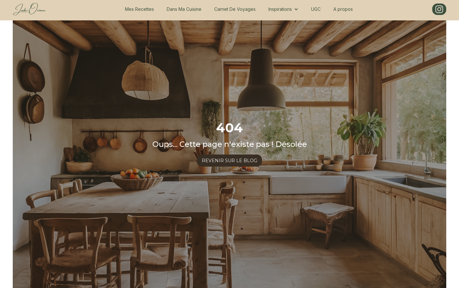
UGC (316, 9)
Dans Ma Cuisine (184, 9)
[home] (29, 9)
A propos (343, 9)
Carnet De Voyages (235, 9)
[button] (283, 9)
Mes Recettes (139, 9)
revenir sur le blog (229, 160)
